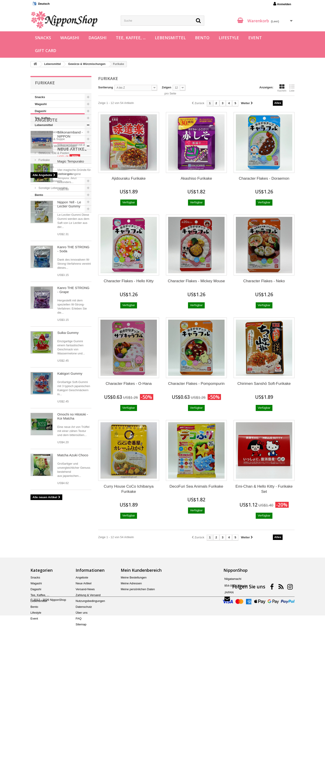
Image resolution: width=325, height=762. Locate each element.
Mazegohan (46, 167)
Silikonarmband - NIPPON (70, 240)
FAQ (78, 727)
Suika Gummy (68, 481)
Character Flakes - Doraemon (264, 178)
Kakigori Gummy (69, 522)
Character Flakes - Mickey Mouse (196, 281)
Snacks (43, 37)
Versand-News (85, 698)
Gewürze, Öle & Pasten (53, 153)
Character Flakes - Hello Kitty (128, 281)
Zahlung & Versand (88, 704)
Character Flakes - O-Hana (129, 383)
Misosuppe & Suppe (51, 139)
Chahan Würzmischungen (55, 174)
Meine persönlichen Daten (138, 698)
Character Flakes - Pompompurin (196, 383)
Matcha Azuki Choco (72, 604)
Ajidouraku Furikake (129, 178)
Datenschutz (84, 716)
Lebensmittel (170, 37)
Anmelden (282, 4)
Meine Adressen (131, 692)
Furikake (44, 160)
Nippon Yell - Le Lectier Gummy (69, 353)
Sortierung (105, 87)
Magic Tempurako (70, 310)
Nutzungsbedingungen (90, 710)
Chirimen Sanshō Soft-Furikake (264, 383)
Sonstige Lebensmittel (52, 188)
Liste (292, 88)
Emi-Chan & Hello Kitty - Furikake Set (263, 489)
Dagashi (97, 37)
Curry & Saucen (48, 132)
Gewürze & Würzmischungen (57, 146)
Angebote (46, 226)
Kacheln (281, 88)
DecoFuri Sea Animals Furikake (196, 486)
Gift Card (45, 50)
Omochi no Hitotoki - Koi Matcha (72, 565)
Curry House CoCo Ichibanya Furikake (128, 489)
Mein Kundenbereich (141, 679)
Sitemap (81, 733)
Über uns (82, 721)
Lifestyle (229, 37)
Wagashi (69, 37)
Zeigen (166, 87)
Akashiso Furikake (196, 178)
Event (255, 37)
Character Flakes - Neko (264, 281)
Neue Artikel (49, 297)
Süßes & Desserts (50, 181)
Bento (202, 37)
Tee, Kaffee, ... (131, 37)
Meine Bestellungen (133, 686)
